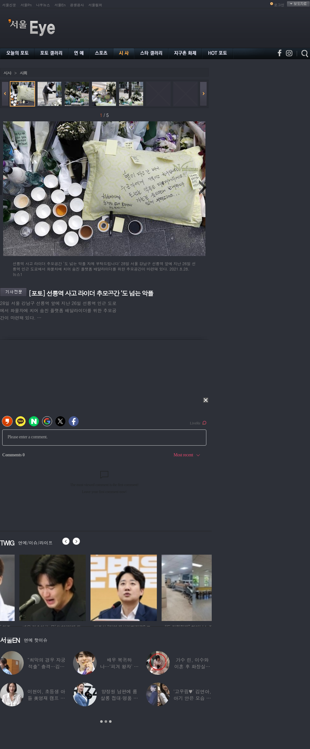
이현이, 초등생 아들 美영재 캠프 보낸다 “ (46, 698)
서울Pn (26, 5)
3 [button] (110, 721)
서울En (59, 5)
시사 (7, 73)
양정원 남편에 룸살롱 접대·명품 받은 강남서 (119, 698)
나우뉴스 (43, 5)
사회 (23, 73)
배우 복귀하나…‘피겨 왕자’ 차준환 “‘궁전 (119, 666)
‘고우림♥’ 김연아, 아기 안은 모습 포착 (192, 698)
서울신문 (9, 5)
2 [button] (106, 721)
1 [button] (101, 721)
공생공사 (77, 5)
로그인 (279, 5)
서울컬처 (95, 5)
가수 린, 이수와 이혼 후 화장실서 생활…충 (192, 666)
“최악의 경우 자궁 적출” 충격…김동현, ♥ (46, 666)
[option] (101, 586)
